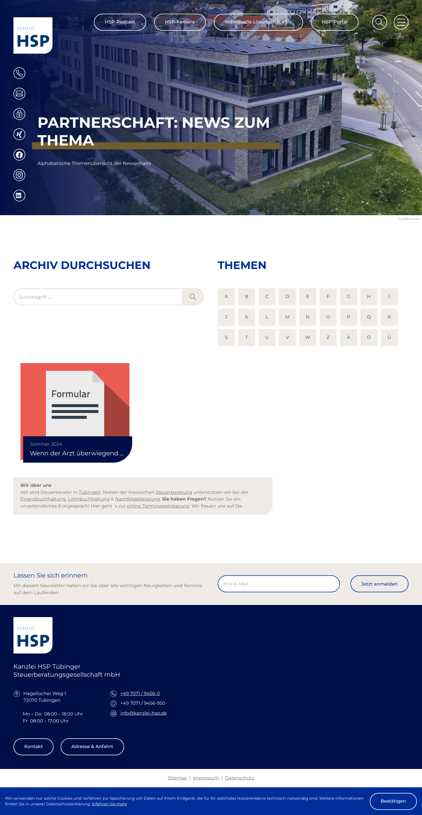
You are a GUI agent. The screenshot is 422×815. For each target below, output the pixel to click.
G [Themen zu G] (348, 296)
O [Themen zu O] (328, 317)
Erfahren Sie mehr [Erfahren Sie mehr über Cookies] (109, 804)
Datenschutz (239, 778)
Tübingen (90, 492)
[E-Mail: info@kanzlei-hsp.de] (19, 94)
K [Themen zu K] (246, 317)
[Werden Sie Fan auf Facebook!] (19, 155)
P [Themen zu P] (348, 317)
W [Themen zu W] (307, 337)
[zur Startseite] (32, 35)
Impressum (206, 778)
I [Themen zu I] (389, 296)
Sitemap (177, 778)
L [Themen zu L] (267, 317)
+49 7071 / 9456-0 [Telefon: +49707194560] (140, 693)
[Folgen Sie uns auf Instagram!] (19, 175)
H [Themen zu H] (369, 296)
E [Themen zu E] (307, 296)
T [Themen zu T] (246, 337)
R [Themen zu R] (389, 317)
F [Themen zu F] (328, 296)
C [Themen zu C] (267, 296)
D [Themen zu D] (287, 296)
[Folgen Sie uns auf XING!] (19, 134)
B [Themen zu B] (246, 296)
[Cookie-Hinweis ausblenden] (393, 801)
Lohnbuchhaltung (89, 499)
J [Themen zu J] (226, 317)
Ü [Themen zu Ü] (389, 337)
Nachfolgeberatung (137, 499)
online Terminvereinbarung (158, 506)
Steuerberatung (174, 492)
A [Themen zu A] (226, 296)
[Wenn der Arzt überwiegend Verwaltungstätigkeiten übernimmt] (74, 411)
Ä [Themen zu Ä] (348, 337)
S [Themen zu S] (226, 337)
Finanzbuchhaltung (43, 499)
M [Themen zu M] (287, 317)
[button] (19, 73)
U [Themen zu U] (267, 337)
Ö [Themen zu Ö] (369, 337)
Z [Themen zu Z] (328, 337)
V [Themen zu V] (287, 337)
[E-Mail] (279, 583)
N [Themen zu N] (308, 317)
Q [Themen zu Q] (369, 317)
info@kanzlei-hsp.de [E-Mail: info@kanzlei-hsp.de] (143, 713)
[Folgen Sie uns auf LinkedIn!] (19, 195)
